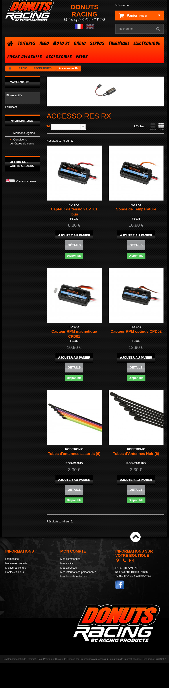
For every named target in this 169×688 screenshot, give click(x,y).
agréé (151, 684)
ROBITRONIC (22, 118)
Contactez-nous (14, 572)
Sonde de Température (136, 209)
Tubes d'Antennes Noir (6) (136, 454)
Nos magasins (22, 173)
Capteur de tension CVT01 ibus (74, 211)
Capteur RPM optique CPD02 (136, 331)
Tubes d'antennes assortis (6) (74, 454)
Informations (21, 138)
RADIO (80, 43)
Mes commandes (70, 558)
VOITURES (26, 43)
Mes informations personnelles (78, 572)
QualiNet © (160, 684)
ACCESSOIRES (59, 56)
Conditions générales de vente (23, 580)
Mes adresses (68, 567)
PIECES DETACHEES (24, 56)
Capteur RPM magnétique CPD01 (74, 334)
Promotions (12, 558)
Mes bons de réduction (73, 576)
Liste (161, 127)
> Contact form (124, 600)
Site (145, 684)
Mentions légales (24, 149)
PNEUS (82, 56)
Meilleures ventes (15, 567)
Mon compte (73, 551)
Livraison (19, 166)
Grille (153, 127)
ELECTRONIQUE (146, 43)
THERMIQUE (118, 43)
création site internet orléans (125, 684)
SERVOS (97, 43)
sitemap (10, 589)
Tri (48, 126)
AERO (44, 43)
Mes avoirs (66, 563)
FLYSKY (18, 112)
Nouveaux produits (16, 563)
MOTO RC (61, 43)
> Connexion (122, 5)
